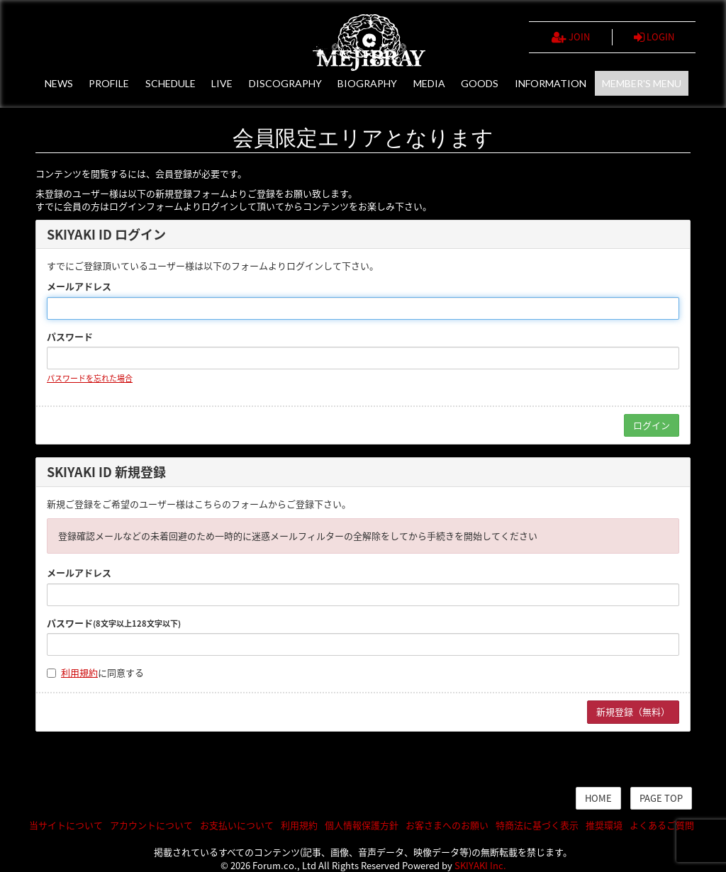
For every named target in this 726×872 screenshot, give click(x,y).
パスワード (70, 336)
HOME (598, 798)
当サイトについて (66, 825)
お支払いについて (237, 825)
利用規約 (79, 672)
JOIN (571, 37)
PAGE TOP (661, 798)
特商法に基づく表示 (537, 825)
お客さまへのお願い (447, 825)
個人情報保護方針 (361, 825)
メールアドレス (79, 286)
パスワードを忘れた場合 (90, 378)
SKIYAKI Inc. (480, 865)
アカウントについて (151, 825)
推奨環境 (604, 825)
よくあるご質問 (662, 825)
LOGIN (654, 37)
